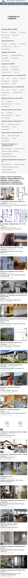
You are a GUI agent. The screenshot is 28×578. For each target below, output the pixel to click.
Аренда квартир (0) (7, 41)
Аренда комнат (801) (8, 64)
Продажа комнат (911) (8, 52)
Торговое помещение (20, 148)
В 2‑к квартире (4, 58)
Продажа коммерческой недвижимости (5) (9, 144)
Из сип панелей (5, 83)
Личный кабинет (20, 3)
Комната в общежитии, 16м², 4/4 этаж (11, 247)
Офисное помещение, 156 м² (8, 524)
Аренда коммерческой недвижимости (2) (13, 160)
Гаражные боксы (5, 126)
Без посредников (5, 37)
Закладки (10, 3)
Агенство (17, 103)
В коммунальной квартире (17, 55)
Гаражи (3, 124)
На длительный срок (6, 46)
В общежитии (4, 55)
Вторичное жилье (5, 35)
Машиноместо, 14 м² (6, 476)
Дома (2, 78)
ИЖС (2, 101)
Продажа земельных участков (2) (11, 98)
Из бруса (14, 83)
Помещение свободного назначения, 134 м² (13, 500)
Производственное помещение (8, 156)
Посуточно (16, 46)
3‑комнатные (22, 32)
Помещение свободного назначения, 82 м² (13, 546)
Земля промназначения (6, 103)
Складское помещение (6, 153)
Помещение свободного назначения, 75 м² (13, 570)
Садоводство (10, 101)
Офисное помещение (6, 148)
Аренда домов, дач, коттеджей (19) (12, 87)
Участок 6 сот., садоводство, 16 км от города (13, 432)
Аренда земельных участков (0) (11, 109)
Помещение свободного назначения (9, 151)
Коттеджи (14, 78)
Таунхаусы (22, 78)
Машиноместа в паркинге (14, 124)
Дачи (8, 78)
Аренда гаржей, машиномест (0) (11, 132)
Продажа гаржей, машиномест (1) (12, 121)
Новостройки (16, 35)
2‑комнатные (13, 32)
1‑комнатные (4, 32)
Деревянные (15, 81)
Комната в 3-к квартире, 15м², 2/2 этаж (11, 271)
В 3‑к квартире (14, 58)
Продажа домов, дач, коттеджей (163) (13, 75)
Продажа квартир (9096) (9, 29)
